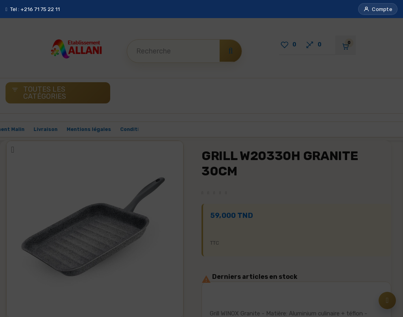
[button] (377, 9)
